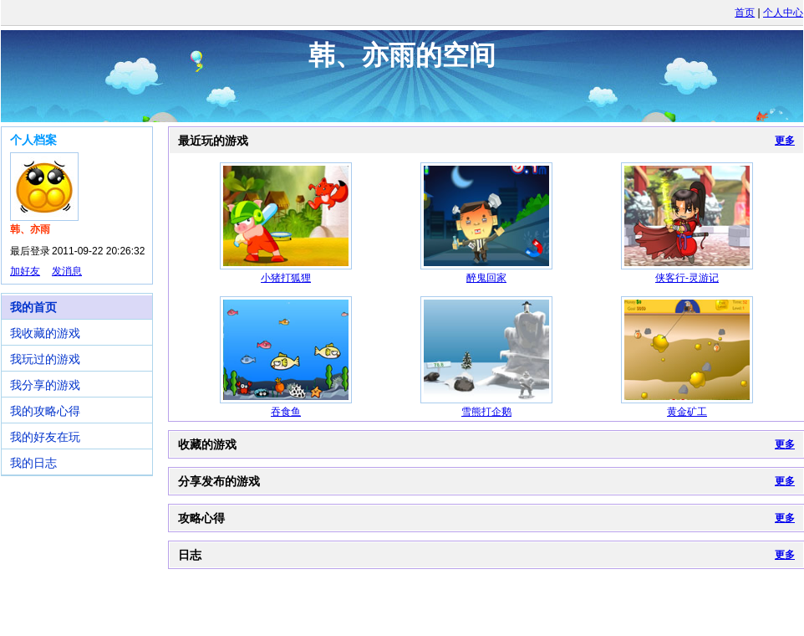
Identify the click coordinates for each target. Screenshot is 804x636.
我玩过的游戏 (45, 359)
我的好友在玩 (45, 437)
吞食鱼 (286, 412)
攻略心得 (201, 518)
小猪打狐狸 (286, 278)
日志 (189, 555)
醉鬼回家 (486, 278)
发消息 (67, 271)
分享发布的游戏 (219, 481)
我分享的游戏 (45, 385)
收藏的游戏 (207, 444)
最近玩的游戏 (213, 140)
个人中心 (783, 12)
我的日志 (33, 462)
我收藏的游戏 (45, 333)
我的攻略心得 (45, 411)
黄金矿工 (687, 412)
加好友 (25, 271)
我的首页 (33, 307)
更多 (785, 140)
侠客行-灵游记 (687, 278)
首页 (745, 12)
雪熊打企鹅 (486, 412)
